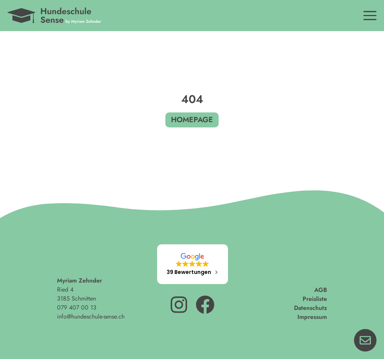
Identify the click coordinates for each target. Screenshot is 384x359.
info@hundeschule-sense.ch (90, 316)
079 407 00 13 (76, 307)
